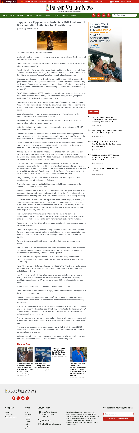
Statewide (20, 15)
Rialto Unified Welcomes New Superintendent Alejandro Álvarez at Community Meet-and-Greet (105, 119)
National (29, 15)
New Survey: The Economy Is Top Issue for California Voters (42, 366)
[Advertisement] (105, 96)
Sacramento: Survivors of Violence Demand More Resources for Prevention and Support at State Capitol (25, 368)
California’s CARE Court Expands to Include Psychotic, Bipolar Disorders (58, 351)
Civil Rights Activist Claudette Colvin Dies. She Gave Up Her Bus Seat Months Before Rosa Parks (106, 144)
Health (57, 15)
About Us (8, 412)
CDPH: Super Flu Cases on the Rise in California (105, 169)
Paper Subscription (11, 417)
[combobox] (124, 15)
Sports (73, 15)
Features (38, 15)
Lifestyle (65, 15)
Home (5, 15)
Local (12, 15)
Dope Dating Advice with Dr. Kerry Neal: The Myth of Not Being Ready (107, 132)
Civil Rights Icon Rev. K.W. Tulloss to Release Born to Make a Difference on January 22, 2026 (106, 157)
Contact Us (9, 414)
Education (48, 15)
